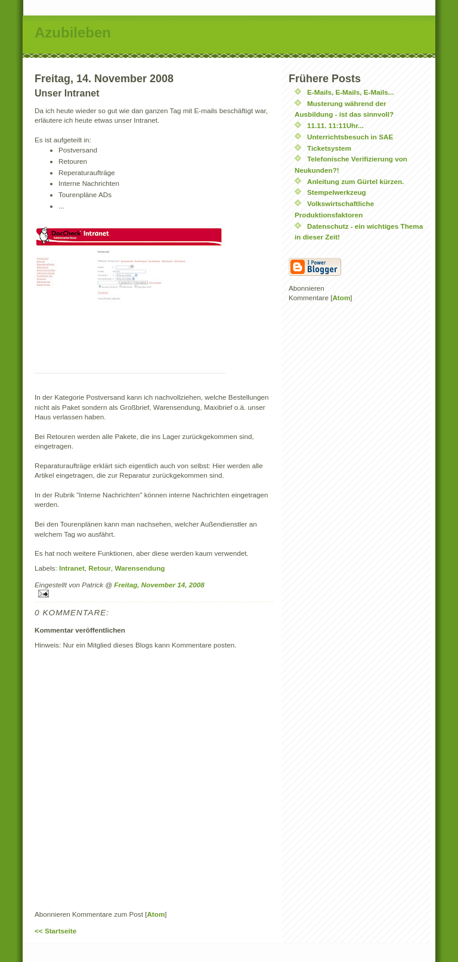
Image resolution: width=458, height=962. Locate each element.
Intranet (72, 568)
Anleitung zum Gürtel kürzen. (355, 181)
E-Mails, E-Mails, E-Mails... (350, 92)
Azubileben (73, 32)
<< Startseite (55, 931)
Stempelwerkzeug (336, 192)
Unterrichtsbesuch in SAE (350, 137)
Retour (99, 568)
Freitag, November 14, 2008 (159, 585)
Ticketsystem (329, 148)
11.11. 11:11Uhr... (335, 125)
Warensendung (139, 568)
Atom (156, 914)
